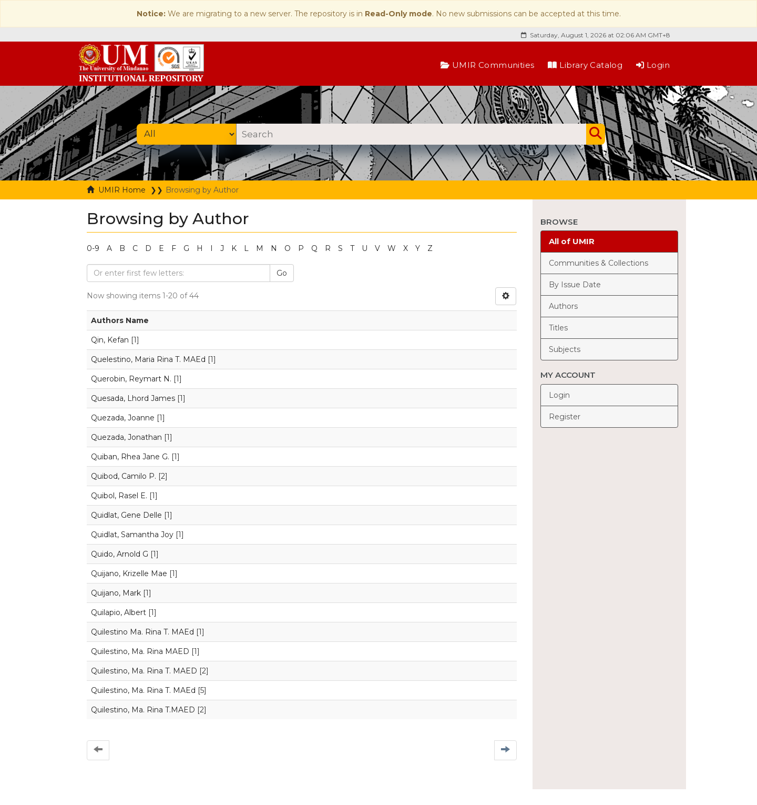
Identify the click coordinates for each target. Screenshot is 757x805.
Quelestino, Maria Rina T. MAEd (148, 359)
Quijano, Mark (116, 593)
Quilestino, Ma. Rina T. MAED (144, 671)
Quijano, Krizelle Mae (129, 573)
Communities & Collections (598, 263)
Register (564, 416)
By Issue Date (575, 284)
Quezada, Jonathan (126, 437)
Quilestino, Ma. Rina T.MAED (143, 710)
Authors (563, 306)
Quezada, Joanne (123, 417)
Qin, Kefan (110, 340)
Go (282, 273)
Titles (558, 328)
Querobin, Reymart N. (131, 379)
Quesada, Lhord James (133, 398)
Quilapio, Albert (118, 612)
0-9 (93, 248)
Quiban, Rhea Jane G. (130, 456)
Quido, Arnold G (119, 554)
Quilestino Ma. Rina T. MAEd (142, 632)
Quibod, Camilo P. (123, 476)
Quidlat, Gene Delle (126, 515)
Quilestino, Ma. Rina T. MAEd (143, 690)
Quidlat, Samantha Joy (132, 534)
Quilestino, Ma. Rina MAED (140, 651)
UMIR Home (122, 190)
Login (653, 65)
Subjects (564, 349)
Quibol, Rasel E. (119, 495)
